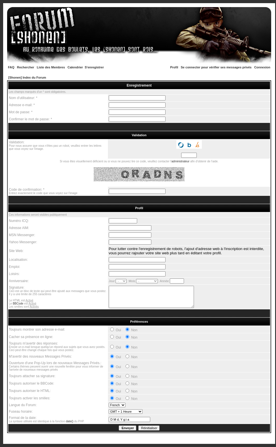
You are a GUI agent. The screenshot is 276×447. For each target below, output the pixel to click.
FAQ (11, 67)
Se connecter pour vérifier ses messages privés (216, 67)
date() (69, 421)
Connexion (262, 67)
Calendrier (75, 67)
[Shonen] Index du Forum (27, 77)
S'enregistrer (94, 67)
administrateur (180, 161)
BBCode (18, 303)
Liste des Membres (51, 67)
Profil (174, 67)
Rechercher (25, 67)
